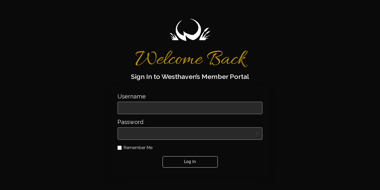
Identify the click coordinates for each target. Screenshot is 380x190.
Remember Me (138, 147)
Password (130, 122)
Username (131, 96)
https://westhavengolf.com (190, 30)
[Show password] (257, 133)
